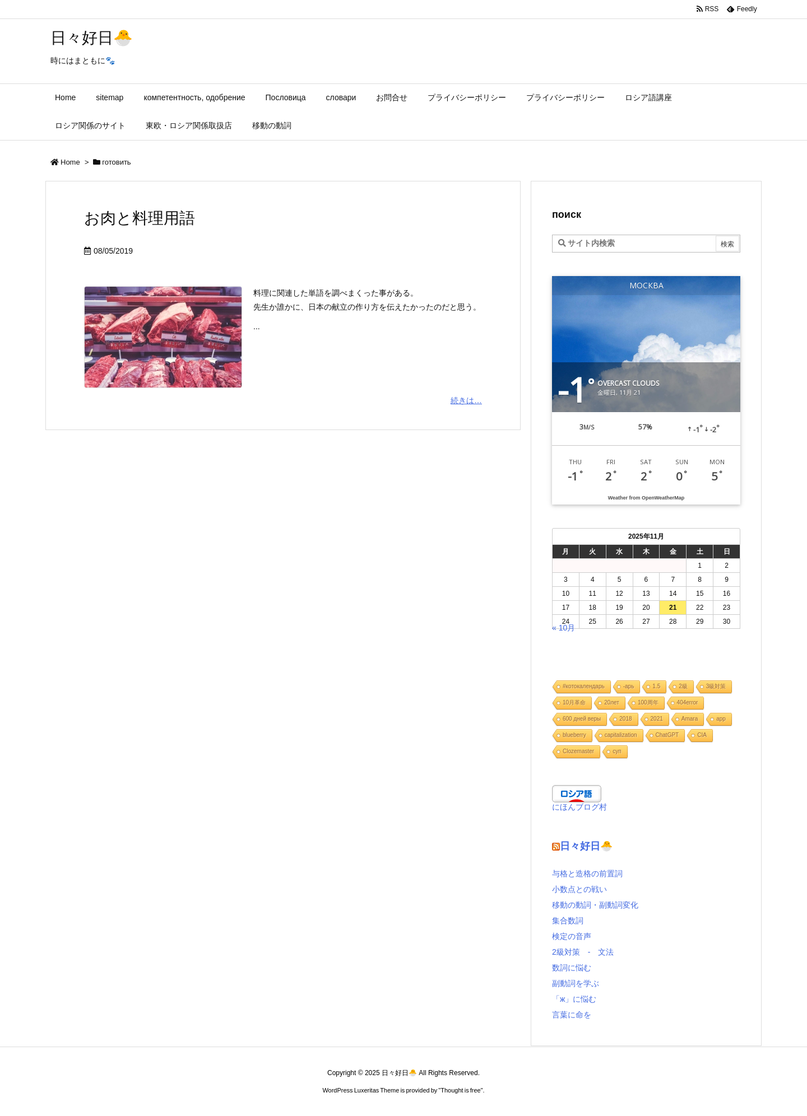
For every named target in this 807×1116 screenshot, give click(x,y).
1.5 (656, 686)
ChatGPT (667, 735)
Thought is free (460, 1090)
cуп (617, 751)
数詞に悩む (571, 967)
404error (687, 702)
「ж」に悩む (574, 998)
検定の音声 (571, 936)
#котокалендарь (584, 686)
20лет (611, 702)
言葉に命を (571, 1014)
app (721, 719)
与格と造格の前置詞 (587, 873)
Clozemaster (578, 751)
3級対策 (716, 686)
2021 (657, 719)
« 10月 (563, 627)
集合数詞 (567, 920)
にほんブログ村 (579, 806)
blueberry (574, 735)
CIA (702, 735)
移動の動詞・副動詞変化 (595, 904)
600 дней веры (582, 719)
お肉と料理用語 (139, 218)
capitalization (621, 735)
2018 (625, 719)
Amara (689, 719)
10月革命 (574, 702)
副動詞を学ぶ (575, 983)
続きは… (466, 400)
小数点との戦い (579, 889)
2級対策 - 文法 (583, 951)
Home (70, 162)
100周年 (648, 702)
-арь (628, 686)
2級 (683, 686)
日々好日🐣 (586, 846)
